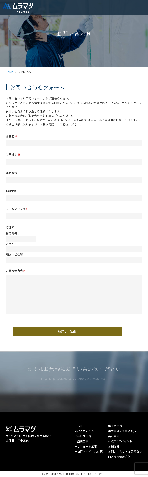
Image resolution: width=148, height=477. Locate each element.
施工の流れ (115, 426)
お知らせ (113, 446)
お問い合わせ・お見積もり (125, 451)
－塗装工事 (81, 441)
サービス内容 (82, 436)
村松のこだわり (84, 431)
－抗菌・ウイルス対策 (88, 451)
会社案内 (113, 436)
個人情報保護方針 (119, 456)
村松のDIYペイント (120, 441)
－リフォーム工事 (85, 446)
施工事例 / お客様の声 (122, 431)
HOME (9, 72)
